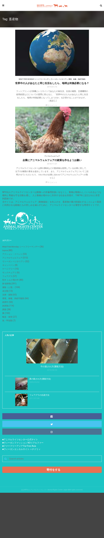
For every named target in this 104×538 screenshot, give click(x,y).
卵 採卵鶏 (6, 283)
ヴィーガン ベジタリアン (59, 79)
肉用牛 (5, 302)
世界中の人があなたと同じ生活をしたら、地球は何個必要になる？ (52, 83)
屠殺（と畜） (8, 287)
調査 (4, 309)
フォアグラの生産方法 (39, 395)
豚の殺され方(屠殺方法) (40, 379)
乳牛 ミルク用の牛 (10, 280)
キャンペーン (8, 265)
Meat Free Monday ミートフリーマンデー (34, 79)
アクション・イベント (12, 254)
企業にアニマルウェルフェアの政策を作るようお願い (52, 160)
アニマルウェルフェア (52, 156)
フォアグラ (7, 276)
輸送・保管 (7, 317)
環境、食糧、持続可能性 (77, 79)
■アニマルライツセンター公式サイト (20, 439)
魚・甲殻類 (7, 320)
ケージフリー (8, 269)
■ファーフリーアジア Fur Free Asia (19, 446)
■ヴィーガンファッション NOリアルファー (22, 442)
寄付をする (53, 469)
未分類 (5, 291)
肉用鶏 (5, 306)
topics (5, 250)
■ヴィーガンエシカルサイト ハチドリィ (21, 449)
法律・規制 (7, 295)
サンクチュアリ (9, 272)
